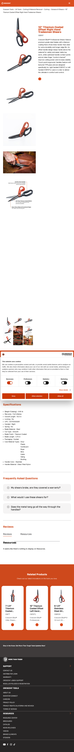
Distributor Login (10, 674)
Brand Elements (9, 734)
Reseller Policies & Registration (16, 684)
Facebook (7, 744)
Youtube (4, 744)
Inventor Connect (10, 696)
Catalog (6, 724)
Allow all (60, 396)
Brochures (7, 721)
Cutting (46, 9)
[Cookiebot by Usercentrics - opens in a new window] (63, 354)
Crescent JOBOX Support (13, 680)
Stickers (6, 737)
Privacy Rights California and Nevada (18, 706)
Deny (13, 396)
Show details (63, 390)
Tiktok (14, 744)
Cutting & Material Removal (32, 9)
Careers (6, 699)
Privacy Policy (9, 702)
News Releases (9, 728)
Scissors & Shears (57, 9)
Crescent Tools (8, 9)
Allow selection (37, 396)
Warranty (7, 677)
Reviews (7, 534)
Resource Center (10, 718)
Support (7, 666)
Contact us (7, 670)
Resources (26, 534)
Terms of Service (10, 709)
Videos (5, 731)
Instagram (11, 744)
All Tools (18, 9)
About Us (7, 692)
